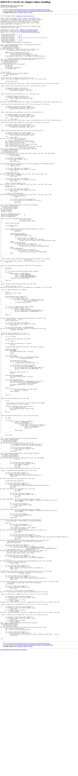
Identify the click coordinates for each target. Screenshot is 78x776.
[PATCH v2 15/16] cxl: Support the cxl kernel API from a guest (34, 9)
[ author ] (30, 12)
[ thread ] (20, 12)
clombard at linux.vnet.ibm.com (25, 16)
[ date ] (16, 12)
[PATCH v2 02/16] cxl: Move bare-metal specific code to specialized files (35, 11)
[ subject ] (25, 12)
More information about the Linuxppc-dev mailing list (14, 774)
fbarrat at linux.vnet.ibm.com (16, 5)
